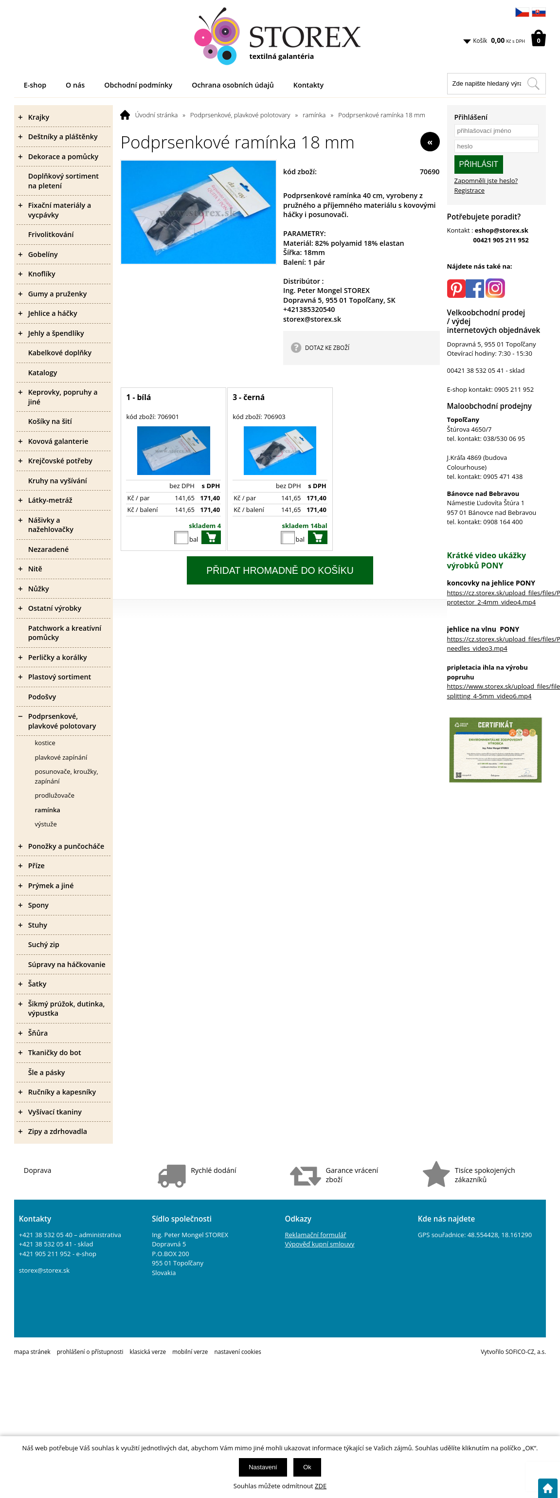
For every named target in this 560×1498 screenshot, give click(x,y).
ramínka (314, 114)
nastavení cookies (237, 1351)
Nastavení (263, 1467)
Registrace (469, 190)
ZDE (320, 1485)
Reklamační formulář (315, 1234)
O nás (75, 85)
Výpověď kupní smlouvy (320, 1244)
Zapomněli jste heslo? (486, 180)
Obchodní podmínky (138, 85)
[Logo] (280, 36)
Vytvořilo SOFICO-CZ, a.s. (513, 1351)
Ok (307, 1467)
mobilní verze (190, 1351)
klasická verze (148, 1351)
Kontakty (308, 85)
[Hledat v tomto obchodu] (533, 83)
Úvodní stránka (156, 114)
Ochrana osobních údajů (233, 85)
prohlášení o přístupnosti (90, 1351)
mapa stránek (32, 1351)
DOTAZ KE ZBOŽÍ (327, 347)
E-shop (35, 85)
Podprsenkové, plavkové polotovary (240, 114)
